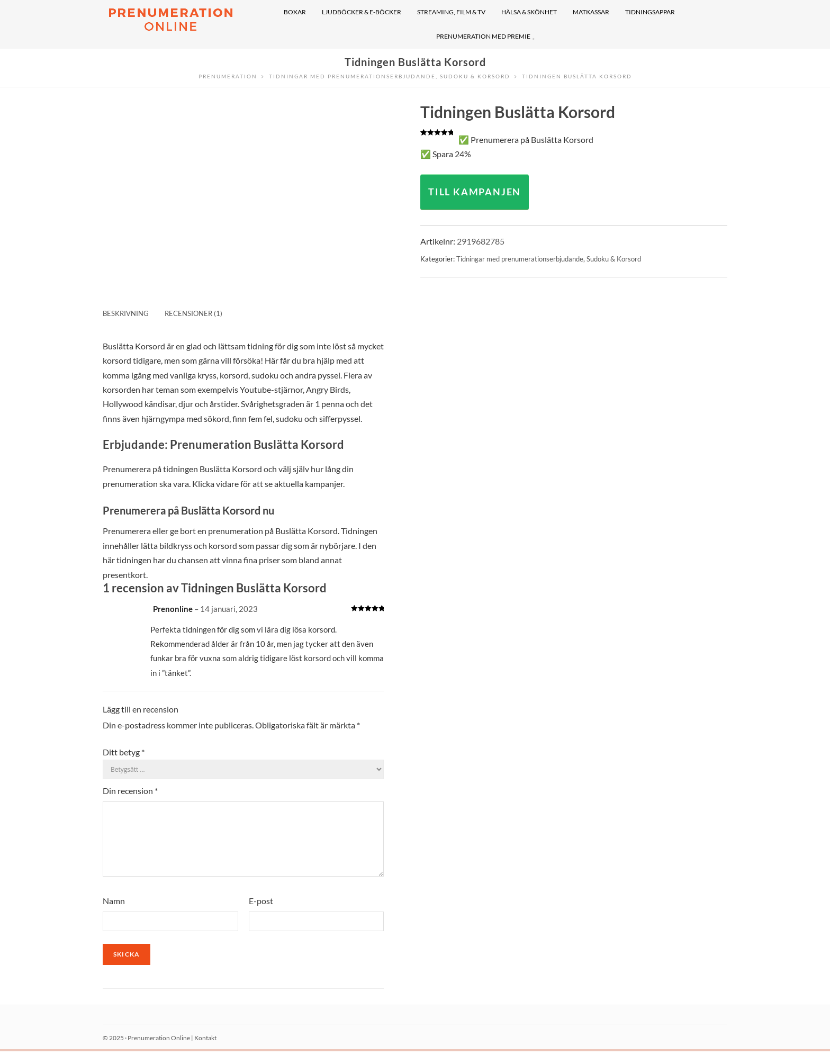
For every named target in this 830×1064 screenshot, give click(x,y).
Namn (114, 913)
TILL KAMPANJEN (474, 191)
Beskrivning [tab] (126, 313)
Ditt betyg (124, 752)
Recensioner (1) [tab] (193, 313)
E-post (261, 913)
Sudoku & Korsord (614, 259)
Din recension (130, 791)
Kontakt (205, 1050)
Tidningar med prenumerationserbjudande (519, 259)
